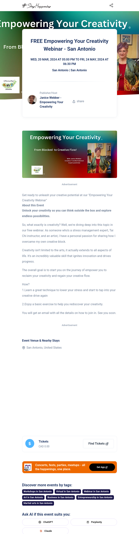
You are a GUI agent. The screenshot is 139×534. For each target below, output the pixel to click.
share (78, 101)
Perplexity (94, 522)
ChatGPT (45, 522)
